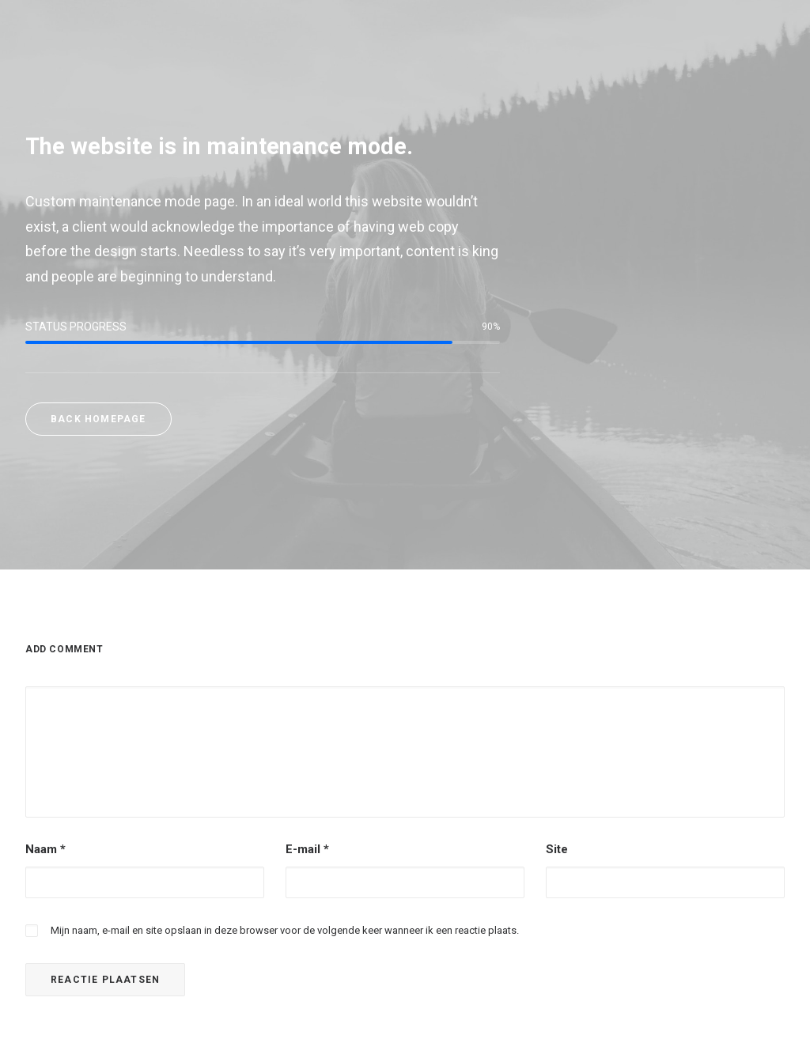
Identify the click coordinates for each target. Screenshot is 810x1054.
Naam (45, 849)
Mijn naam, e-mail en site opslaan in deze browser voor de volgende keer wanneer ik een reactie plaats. (285, 930)
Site (557, 849)
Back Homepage (98, 419)
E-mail (307, 849)
